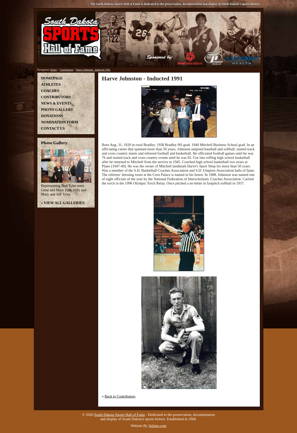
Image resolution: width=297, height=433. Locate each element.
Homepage (52, 78)
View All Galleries (64, 203)
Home (53, 69)
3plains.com (157, 426)
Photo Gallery (57, 110)
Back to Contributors (120, 396)
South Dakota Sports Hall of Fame (119, 415)
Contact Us (53, 128)
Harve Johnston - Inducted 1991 (93, 69)
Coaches (50, 91)
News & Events (56, 103)
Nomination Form (59, 122)
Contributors (66, 69)
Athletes (51, 84)
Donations (52, 116)
